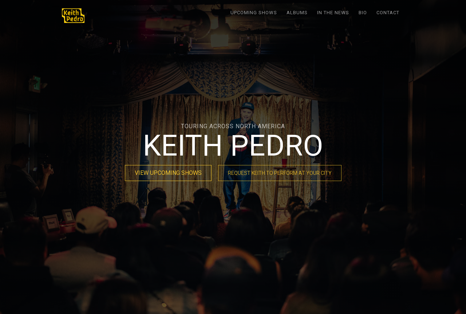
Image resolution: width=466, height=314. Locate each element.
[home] (73, 15)
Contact (387, 12)
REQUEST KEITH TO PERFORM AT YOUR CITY (280, 173)
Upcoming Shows (253, 12)
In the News (333, 12)
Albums (297, 12)
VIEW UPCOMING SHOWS (168, 172)
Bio (363, 12)
